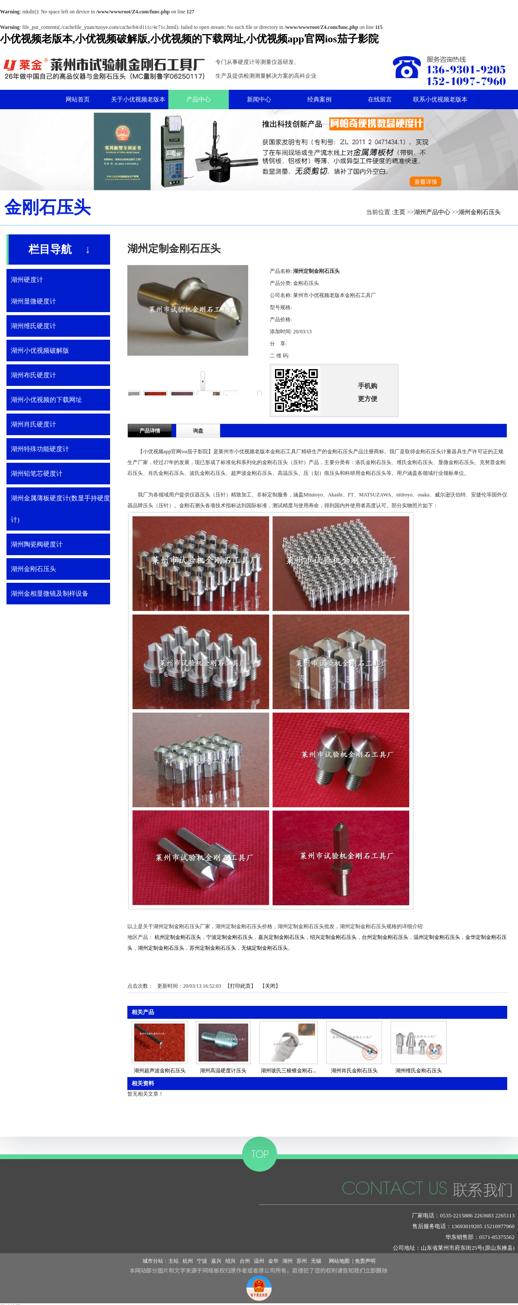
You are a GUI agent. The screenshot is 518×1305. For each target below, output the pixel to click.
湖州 (287, 1261)
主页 (399, 212)
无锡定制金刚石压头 (264, 948)
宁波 (202, 1261)
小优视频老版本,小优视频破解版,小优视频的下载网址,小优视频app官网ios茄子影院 (189, 38)
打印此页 (240, 986)
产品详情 (149, 431)
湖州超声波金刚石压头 (160, 1071)
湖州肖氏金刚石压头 (354, 1071)
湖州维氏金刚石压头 (418, 1071)
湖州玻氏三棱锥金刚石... (288, 1071)
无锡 (316, 1261)
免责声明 (365, 1261)
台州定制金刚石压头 (385, 937)
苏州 (302, 1261)
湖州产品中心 (432, 212)
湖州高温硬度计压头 (223, 1071)
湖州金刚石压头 (479, 212)
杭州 (188, 1261)
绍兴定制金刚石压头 (333, 937)
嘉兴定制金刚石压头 (281, 937)
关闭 (270, 986)
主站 (173, 1261)
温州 (259, 1261)
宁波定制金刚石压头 (229, 937)
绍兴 (230, 1261)
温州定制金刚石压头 (437, 937)
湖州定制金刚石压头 (161, 948)
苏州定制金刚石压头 (213, 948)
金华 (273, 1261)
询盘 (198, 431)
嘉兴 (216, 1261)
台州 (245, 1261)
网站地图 (338, 1261)
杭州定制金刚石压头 (178, 937)
